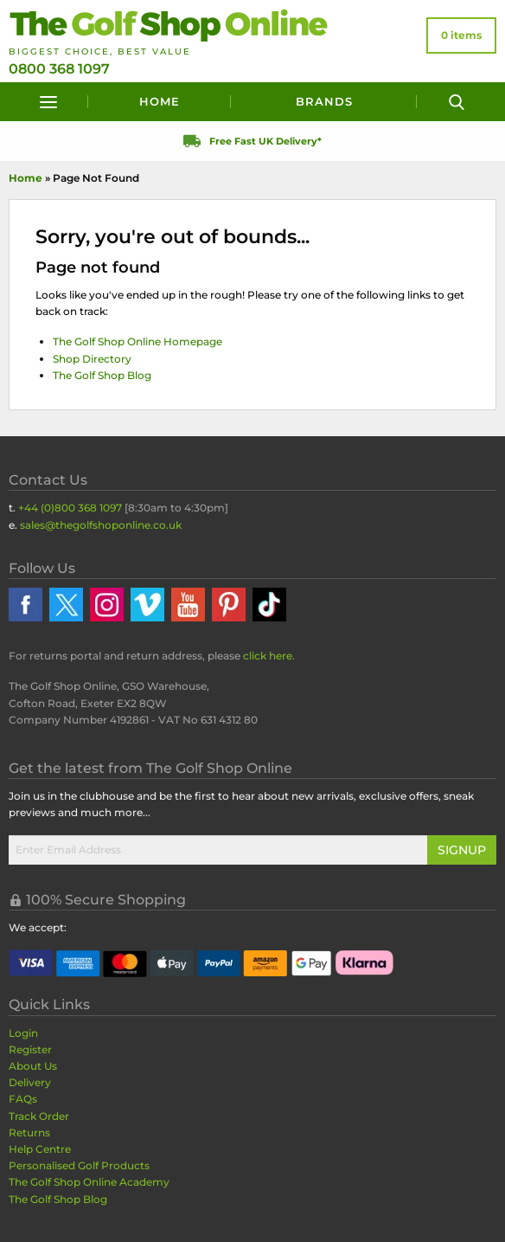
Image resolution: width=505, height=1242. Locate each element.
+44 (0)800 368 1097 (70, 507)
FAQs (23, 1098)
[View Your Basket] (461, 35)
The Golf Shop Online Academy (89, 1181)
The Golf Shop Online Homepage (137, 341)
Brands (324, 101)
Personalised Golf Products (79, 1165)
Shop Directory (92, 358)
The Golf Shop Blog (102, 375)
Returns (29, 1132)
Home (159, 101)
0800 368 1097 (59, 69)
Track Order (39, 1116)
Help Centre (40, 1148)
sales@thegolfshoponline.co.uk (101, 524)
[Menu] (48, 101)
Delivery (30, 1082)
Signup (462, 850)
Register (30, 1049)
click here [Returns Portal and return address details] (267, 655)
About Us (33, 1065)
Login (23, 1032)
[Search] (456, 101)
